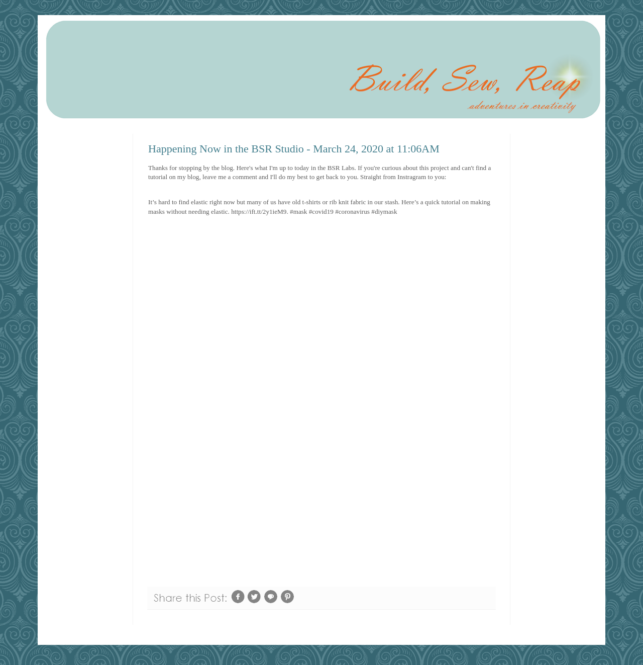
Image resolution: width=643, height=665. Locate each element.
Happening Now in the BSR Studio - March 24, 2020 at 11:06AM (294, 148)
